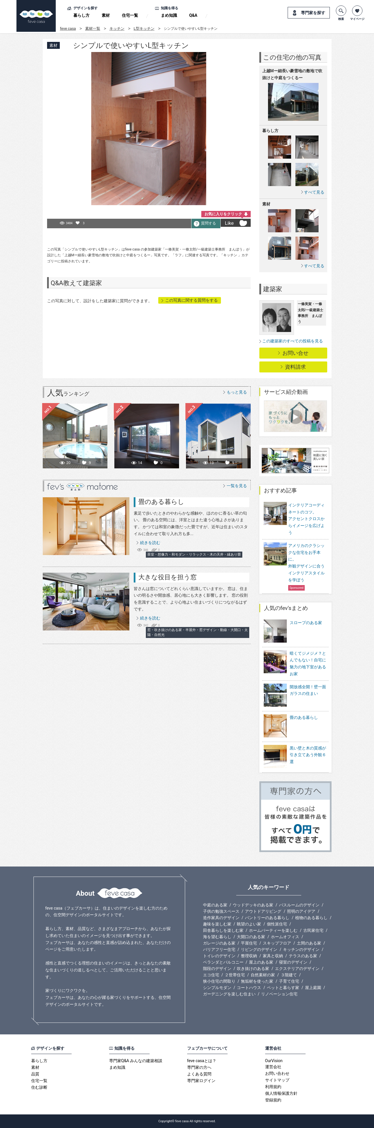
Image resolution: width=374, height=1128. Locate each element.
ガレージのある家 (219, 943)
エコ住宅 (211, 975)
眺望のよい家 (249, 924)
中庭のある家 (215, 905)
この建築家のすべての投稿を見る (292, 341)
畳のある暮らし (161, 501)
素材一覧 (92, 28)
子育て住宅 (289, 981)
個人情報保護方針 (281, 1093)
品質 (35, 1074)
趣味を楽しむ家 (217, 924)
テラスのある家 (303, 955)
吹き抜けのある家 (253, 968)
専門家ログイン (201, 1080)
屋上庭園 (313, 987)
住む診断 (39, 1087)
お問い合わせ (277, 1073)
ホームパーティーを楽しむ (273, 930)
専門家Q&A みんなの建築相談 (136, 1060)
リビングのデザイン (259, 949)
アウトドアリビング (263, 911)
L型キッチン (144, 28)
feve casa (68, 28)
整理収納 (249, 955)
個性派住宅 (277, 924)
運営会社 (273, 1066)
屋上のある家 (261, 962)
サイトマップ (277, 1080)
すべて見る (314, 192)
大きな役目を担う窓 (167, 577)
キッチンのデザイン (301, 949)
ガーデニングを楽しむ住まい (229, 994)
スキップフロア (277, 943)
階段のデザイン (217, 968)
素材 (106, 15)
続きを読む (150, 542)
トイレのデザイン (219, 955)
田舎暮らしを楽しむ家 (223, 930)
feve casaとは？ (201, 1060)
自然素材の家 (263, 975)
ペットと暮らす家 (283, 987)
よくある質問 (199, 1074)
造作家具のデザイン (221, 917)
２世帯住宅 (235, 975)
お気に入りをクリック (223, 214)
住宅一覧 (130, 15)
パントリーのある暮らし (267, 917)
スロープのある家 (293, 631)
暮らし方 (81, 15)
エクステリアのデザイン (297, 968)
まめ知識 (169, 15)
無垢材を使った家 (257, 981)
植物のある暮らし (311, 917)
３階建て (289, 975)
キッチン (116, 28)
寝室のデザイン (293, 962)
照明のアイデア (301, 911)
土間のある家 (309, 943)
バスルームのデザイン (299, 905)
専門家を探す (313, 12)
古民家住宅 (313, 930)
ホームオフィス (285, 936)
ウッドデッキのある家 (253, 905)
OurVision (274, 1060)
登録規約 (273, 1100)
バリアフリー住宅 (219, 949)
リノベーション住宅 (279, 994)
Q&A (193, 15)
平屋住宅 (249, 943)
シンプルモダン (217, 987)
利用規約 (273, 1086)
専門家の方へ (199, 1067)
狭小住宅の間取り (219, 981)
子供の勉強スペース (221, 911)
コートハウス (249, 987)
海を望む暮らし (217, 936)
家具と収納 (273, 955)
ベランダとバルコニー (223, 962)
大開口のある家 (251, 936)
